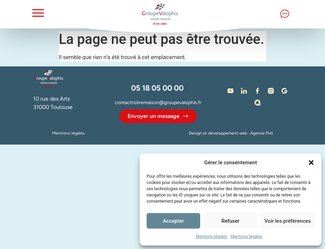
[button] (311, 162)
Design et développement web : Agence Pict (231, 133)
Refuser (230, 221)
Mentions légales (211, 236)
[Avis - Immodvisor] (257, 102)
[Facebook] (257, 90)
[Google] (284, 90)
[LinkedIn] (244, 90)
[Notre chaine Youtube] (230, 90)
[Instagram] (271, 90)
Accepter (173, 221)
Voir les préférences (287, 221)
